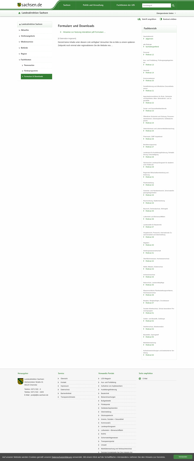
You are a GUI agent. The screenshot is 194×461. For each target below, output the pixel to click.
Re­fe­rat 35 (150, 211)
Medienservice (27, 42)
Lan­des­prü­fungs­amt (108, 426)
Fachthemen (26, 60)
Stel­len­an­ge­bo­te (28, 36)
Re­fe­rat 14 (150, 73)
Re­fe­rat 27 (150, 147)
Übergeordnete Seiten (165, 13)
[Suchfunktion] (157, 5)
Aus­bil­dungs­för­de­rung (109, 390)
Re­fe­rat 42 (150, 261)
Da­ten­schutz (65, 390)
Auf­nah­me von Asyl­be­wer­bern (111, 386)
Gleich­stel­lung (106, 412)
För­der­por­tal (105, 404)
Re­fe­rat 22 (150, 103)
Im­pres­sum (65, 386)
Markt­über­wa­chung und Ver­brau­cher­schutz (116, 449)
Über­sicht (64, 379)
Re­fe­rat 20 (150, 81)
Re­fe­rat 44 (150, 277)
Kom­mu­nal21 (106, 423)
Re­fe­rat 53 (150, 329)
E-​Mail (145, 379)
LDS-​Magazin (106, 379)
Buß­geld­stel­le (106, 401)
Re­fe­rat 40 (150, 245)
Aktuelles (25, 30)
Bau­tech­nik (105, 393)
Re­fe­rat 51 (150, 313)
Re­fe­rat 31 (150, 177)
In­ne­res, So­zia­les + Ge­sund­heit (112, 419)
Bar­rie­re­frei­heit (66, 393)
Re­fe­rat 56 (150, 345)
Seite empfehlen (146, 374)
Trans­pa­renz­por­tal (107, 441)
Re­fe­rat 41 (150, 253)
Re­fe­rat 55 (150, 337)
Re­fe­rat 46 (150, 295)
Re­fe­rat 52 (150, 321)
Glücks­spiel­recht (107, 415)
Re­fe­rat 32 (150, 185)
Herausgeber (23, 374)
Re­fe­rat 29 (150, 167)
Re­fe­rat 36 (150, 219)
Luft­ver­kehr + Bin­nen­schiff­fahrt (112, 430)
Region (24, 54)
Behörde (24, 48)
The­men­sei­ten (29, 65)
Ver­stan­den (183, 457)
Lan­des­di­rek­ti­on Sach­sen (35, 13)
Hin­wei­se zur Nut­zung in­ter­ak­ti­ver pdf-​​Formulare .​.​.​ (84, 32)
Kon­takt (63, 382)
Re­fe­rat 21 (150, 91)
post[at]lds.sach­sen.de (39, 395)
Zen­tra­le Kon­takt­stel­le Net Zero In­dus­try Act (116, 452)
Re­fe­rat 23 (150, 111)
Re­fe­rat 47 (150, 303)
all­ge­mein (149, 39)
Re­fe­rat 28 (150, 157)
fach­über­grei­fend (152, 47)
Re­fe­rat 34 (150, 203)
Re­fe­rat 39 (150, 237)
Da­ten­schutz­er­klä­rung (62, 457)
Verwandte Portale (106, 374)
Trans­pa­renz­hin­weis (68, 397)
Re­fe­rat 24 (150, 123)
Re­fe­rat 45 (150, 285)
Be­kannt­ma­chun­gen (108, 397)
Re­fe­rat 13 (150, 65)
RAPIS (103, 434)
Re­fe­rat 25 (150, 131)
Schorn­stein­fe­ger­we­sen (109, 438)
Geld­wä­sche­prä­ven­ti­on (109, 408)
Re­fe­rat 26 (150, 139)
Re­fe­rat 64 (150, 355)
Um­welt (103, 445)
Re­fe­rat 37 (150, 227)
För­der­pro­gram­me (31, 71)
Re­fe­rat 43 (150, 269)
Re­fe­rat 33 (150, 195)
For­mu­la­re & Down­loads (33, 77)
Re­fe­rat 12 (150, 55)
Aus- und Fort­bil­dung (108, 382)
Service (61, 374)
